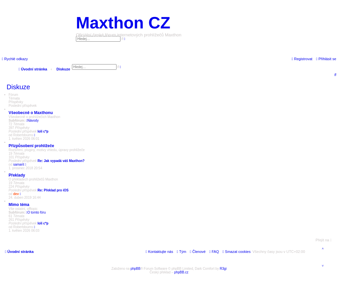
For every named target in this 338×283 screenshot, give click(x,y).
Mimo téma (19, 204)
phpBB (135, 268)
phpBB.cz (181, 272)
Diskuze (18, 87)
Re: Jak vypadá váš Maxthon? (61, 161)
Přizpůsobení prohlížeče (31, 145)
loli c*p (43, 131)
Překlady (17, 175)
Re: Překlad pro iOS (53, 190)
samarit (18, 164)
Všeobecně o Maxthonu (31, 112)
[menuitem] (326, 59)
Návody (32, 120)
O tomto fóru (36, 212)
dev (16, 194)
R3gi (223, 268)
